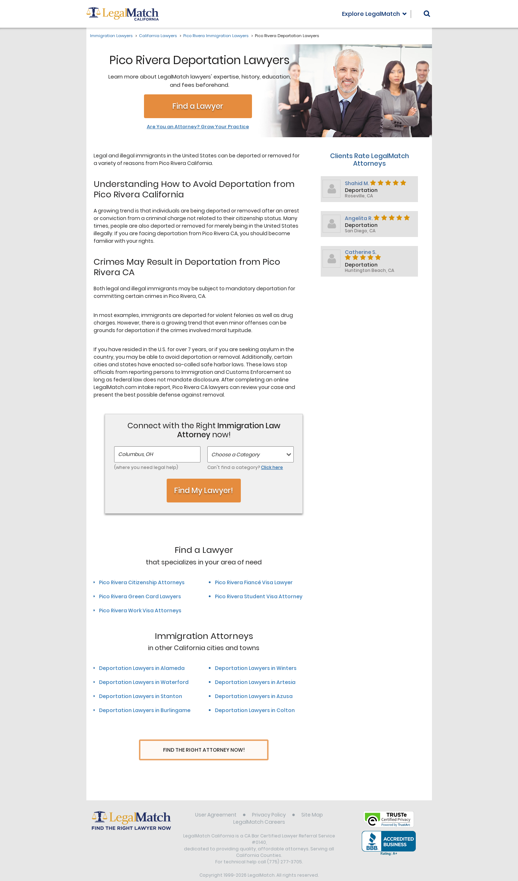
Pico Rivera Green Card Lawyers (140, 596)
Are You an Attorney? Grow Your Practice (198, 127)
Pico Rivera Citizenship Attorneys (142, 582)
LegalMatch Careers (259, 808)
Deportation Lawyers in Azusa (254, 696)
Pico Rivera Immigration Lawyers (215, 36)
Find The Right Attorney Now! (204, 750)
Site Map (312, 801)
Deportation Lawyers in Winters (256, 668)
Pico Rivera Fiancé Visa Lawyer (254, 582)
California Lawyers (158, 36)
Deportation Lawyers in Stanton (140, 696)
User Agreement (216, 801)
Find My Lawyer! (203, 490)
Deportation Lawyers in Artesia (255, 682)
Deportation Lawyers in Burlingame (144, 710)
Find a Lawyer (197, 106)
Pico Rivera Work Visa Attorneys (140, 610)
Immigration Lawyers (111, 36)
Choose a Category (235, 454)
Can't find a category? (245, 467)
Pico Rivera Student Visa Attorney (258, 596)
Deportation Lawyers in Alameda (142, 668)
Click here (272, 467)
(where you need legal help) (146, 467)
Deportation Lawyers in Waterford (144, 682)
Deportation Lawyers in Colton (255, 710)
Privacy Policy (269, 801)
